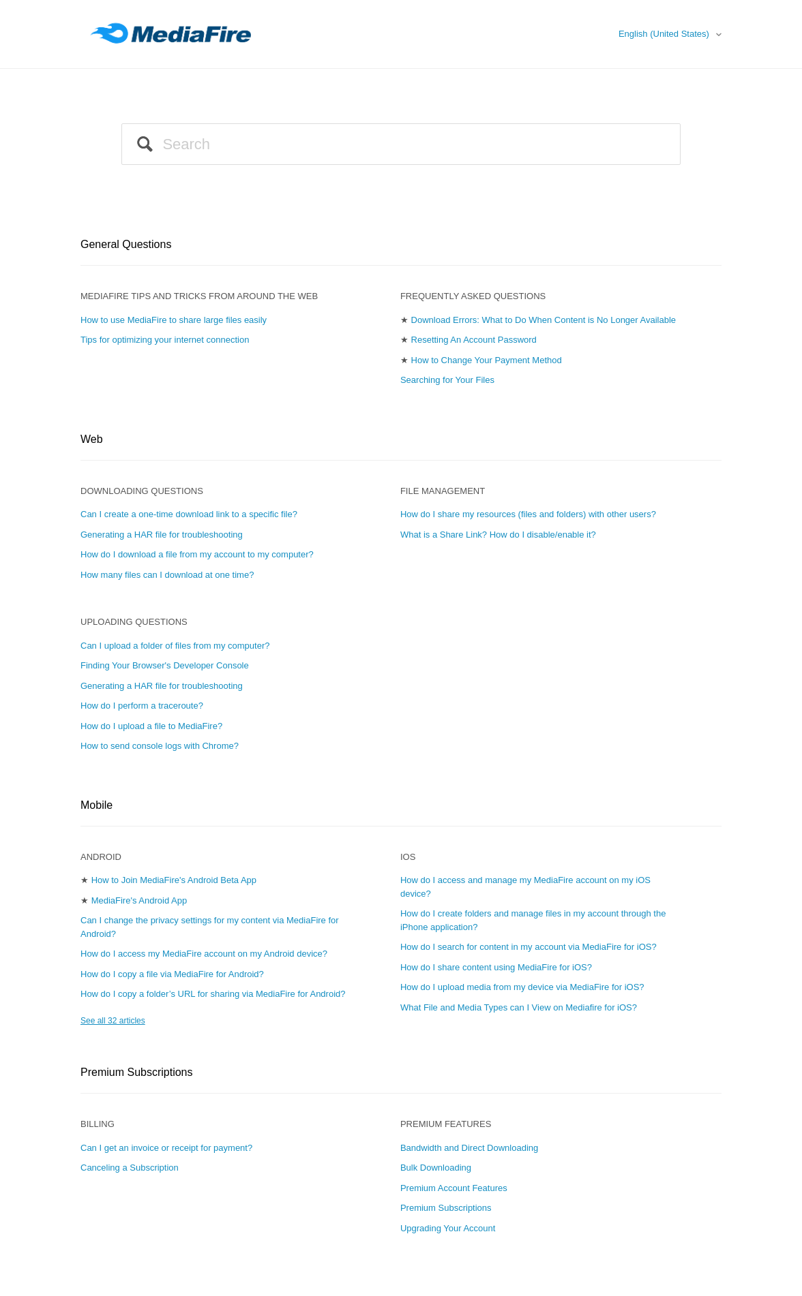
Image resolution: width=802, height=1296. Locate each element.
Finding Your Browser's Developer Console (164, 665)
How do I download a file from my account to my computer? (197, 554)
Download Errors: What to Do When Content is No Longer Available (544, 320)
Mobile (96, 805)
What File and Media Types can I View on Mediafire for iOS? (518, 1007)
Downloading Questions (141, 491)
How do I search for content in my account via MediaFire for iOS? (528, 947)
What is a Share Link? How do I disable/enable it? (498, 534)
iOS (407, 857)
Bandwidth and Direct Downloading (469, 1148)
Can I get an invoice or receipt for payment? (166, 1148)
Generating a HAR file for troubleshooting (161, 534)
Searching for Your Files (447, 380)
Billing (97, 1124)
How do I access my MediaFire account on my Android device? (203, 953)
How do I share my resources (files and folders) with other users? (528, 514)
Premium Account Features (453, 1188)
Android (100, 857)
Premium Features (445, 1124)
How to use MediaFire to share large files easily (173, 320)
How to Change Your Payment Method (486, 360)
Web (91, 439)
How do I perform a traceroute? (141, 705)
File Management (442, 491)
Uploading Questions (134, 622)
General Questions (125, 244)
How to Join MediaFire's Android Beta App (173, 880)
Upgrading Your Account (448, 1228)
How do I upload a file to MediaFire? (151, 726)
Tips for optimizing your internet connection (164, 340)
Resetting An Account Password (474, 340)
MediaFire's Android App (139, 900)
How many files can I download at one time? (167, 575)
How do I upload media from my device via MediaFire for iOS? (522, 987)
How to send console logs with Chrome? (159, 746)
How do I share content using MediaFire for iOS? (496, 967)
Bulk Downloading (435, 1167)
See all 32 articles (112, 1020)
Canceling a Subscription (129, 1167)
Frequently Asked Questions (473, 296)
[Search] (401, 144)
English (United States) (665, 34)
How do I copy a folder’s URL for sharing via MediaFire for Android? (213, 994)
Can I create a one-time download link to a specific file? (188, 514)
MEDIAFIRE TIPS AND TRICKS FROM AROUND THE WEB (199, 296)
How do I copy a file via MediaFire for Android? (172, 974)
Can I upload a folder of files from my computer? (174, 646)
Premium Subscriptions (136, 1072)
